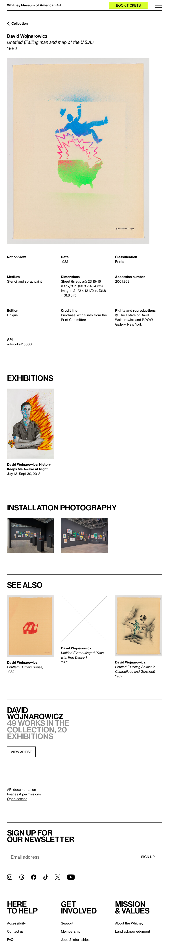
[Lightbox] (78, 151)
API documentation (21, 789)
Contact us (15, 931)
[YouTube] (71, 877)
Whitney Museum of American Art (34, 5)
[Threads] (22, 877)
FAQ (10, 939)
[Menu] (158, 5)
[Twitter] (57, 877)
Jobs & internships (75, 939)
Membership (70, 931)
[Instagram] (10, 877)
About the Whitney (129, 923)
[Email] (70, 857)
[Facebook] (34, 877)
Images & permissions (24, 794)
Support (67, 923)
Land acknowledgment (132, 931)
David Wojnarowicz (27, 36)
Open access (17, 799)
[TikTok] (45, 877)
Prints (119, 261)
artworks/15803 (19, 344)
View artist (21, 752)
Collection (19, 23)
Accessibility (16, 923)
